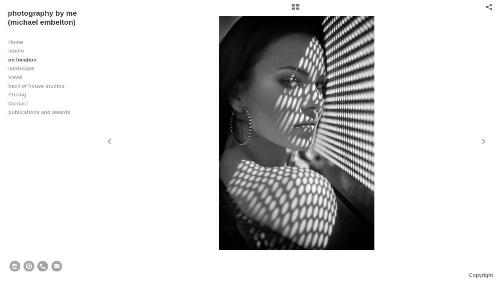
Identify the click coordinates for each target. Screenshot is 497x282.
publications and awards (39, 112)
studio (16, 51)
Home (15, 42)
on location (22, 60)
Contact (18, 104)
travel (15, 77)
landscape (21, 68)
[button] (295, 10)
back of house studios (36, 86)
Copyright (481, 275)
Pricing (17, 95)
